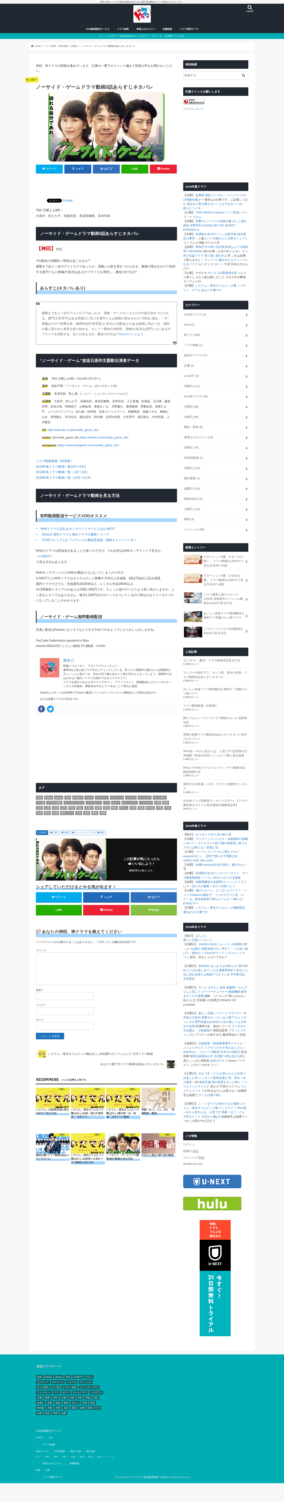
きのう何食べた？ (224, 886)
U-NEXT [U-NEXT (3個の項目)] (77, 797)
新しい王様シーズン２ (197, 939)
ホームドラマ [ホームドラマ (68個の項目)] (130, 802)
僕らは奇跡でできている (214, 974)
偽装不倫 (225, 221)
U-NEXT (191, 375)
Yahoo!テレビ (127, 334)
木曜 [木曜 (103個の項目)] (167, 808)
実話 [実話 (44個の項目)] (79, 808)
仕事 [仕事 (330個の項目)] (157, 802)
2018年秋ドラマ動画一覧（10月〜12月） (64, 477)
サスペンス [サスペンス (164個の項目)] (117, 797)
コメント (41, 950)
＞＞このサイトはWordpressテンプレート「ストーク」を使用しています (143, 35)
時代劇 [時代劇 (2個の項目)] (150, 808)
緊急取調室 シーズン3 (200, 877)
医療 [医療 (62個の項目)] (165, 802)
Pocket (68, 200)
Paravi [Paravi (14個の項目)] (48, 797)
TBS (55, 832)
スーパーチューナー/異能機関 (220, 991)
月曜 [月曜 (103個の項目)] (159, 808)
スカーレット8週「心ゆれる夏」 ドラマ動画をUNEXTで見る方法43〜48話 (213, 579)
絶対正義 (205, 1082)
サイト (40, 1019)
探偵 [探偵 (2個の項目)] (106, 808)
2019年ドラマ (196, 396)
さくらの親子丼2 (209, 1094)
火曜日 (191, 416)
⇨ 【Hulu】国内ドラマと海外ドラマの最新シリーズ (72, 534)
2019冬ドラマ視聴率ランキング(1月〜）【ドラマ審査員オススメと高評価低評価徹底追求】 (215, 802)
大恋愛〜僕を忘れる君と (230, 1056)
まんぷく (201, 935)
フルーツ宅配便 (209, 1051)
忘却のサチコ (219, 1060)
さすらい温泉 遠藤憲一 (223, 987)
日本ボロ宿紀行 (230, 1051)
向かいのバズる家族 (228, 877)
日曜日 (43, 832)
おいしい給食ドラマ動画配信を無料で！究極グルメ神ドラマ (214, 616)
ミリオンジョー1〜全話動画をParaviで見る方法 (213, 631)
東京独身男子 (203, 899)
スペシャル (194, 529)
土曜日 (192, 508)
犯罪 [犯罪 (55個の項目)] (86, 813)
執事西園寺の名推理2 (209, 881)
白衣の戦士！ (223, 864)
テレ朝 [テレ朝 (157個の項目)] (40, 802)
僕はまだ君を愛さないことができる (210, 203)
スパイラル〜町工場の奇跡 (215, 843)
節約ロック (199, 952)
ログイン (189, 1144)
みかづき (204, 1073)
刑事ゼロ (207, 1017)
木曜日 (192, 467)
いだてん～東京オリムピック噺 (216, 285)
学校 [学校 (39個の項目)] (71, 808)
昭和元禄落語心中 (201, 1056)
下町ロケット (192, 1116)
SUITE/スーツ (215, 952)
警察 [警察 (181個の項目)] (94, 813)
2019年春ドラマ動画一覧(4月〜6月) (61, 466)
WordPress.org (192, 1163)
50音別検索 (193, 457)
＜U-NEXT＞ (45, 556)
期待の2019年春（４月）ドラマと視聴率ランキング (215, 786)
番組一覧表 (193, 426)
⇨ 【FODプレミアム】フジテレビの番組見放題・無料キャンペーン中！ (86, 540)
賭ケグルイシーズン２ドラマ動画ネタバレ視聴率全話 (215, 720)
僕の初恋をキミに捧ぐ (226, 1082)
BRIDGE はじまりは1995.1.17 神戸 (221, 965)
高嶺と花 (212, 847)
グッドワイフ (227, 1107)
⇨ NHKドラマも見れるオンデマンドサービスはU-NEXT (75, 528)
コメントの (194, 1157)
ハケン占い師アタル (227, 1017)
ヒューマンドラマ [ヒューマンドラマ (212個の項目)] (74, 802)
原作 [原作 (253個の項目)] (39, 808)
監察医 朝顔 (203, 195)
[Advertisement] (106, 183)
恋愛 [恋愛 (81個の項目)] (98, 808)
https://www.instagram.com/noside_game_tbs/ (88, 445)
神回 (102, 832)
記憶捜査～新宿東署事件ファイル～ (222, 1043)
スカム (197, 216)
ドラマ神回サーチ (189, 29)
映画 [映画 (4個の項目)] (141, 808)
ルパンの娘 (211, 238)
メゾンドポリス (193, 1047)
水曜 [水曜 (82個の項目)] (55, 813)
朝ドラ (192, 334)
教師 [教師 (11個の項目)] (114, 808)
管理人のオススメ (145, 29)
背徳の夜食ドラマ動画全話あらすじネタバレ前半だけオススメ (215, 736)
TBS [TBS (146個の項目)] (68, 797)
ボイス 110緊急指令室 (222, 272)
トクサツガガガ (214, 1047)
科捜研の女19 (204, 233)
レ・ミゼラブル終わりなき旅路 (219, 1103)
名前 (39, 990)
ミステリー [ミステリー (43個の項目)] (146, 802)
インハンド (230, 881)
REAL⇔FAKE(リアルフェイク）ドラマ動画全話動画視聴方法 (214, 769)
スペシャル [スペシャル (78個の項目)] (144, 797)
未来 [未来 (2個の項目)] (39, 813)
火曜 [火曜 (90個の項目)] (78, 813)
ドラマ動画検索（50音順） (54, 461)
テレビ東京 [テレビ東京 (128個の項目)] (160, 797)
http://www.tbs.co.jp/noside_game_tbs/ (73, 429)
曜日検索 (192, 478)
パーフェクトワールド (210, 851)
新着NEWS (193, 498)
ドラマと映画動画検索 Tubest (150, 1476)
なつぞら (201, 834)
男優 (38, 1470)
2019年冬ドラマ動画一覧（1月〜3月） (63, 472)
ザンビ (203, 987)
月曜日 (191, 406)
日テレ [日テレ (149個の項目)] (123, 808)
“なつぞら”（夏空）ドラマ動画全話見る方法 (211, 660)
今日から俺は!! (210, 1116)
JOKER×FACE (208, 944)
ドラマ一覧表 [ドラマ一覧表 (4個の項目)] (54, 802)
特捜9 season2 (205, 864)
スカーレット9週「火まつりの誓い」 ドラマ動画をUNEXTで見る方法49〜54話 (213, 560)
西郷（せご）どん (233, 1112)
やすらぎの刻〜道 (219, 834)
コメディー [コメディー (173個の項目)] (102, 797)
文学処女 (189, 978)
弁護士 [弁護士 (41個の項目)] (88, 808)
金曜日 (192, 488)
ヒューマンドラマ (84, 832)
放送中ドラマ (195, 355)
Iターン (218, 264)
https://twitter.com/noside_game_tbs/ (104, 437)
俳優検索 (167, 29)
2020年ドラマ (195, 314)
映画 (189, 519)
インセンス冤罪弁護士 (213, 1077)
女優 (189, 365)
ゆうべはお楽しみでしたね (200, 969)
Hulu (189, 324)
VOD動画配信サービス (98, 29)
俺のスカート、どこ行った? (214, 890)
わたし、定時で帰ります (210, 855)
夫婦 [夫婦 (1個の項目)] (55, 808)
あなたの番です (211, 289)
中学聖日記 (237, 974)
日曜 (66, 832)
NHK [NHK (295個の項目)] (39, 797)
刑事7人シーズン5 (207, 221)
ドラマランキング (193, 108)
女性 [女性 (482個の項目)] (63, 808)
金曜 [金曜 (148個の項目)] (103, 813)
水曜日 (191, 447)
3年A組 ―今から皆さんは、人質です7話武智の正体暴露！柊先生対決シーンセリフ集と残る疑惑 (215, 753)
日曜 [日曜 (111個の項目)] (133, 808)
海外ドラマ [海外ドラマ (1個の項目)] (67, 813)
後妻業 (223, 969)
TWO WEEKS (204, 212)
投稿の (191, 1150)
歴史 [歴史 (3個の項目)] (47, 813)
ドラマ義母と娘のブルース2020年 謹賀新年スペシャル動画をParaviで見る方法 (213, 598)
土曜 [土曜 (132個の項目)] (47, 808)
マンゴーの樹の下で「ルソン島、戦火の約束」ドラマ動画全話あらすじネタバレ (215, 674)
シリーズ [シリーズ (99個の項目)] (131, 797)
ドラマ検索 (123, 29)
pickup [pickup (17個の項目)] (58, 797)
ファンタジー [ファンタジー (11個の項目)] (94, 802)
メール (41, 1004)
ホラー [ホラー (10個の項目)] (115, 802)
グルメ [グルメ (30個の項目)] (88, 797)
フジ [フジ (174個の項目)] (106, 802)
